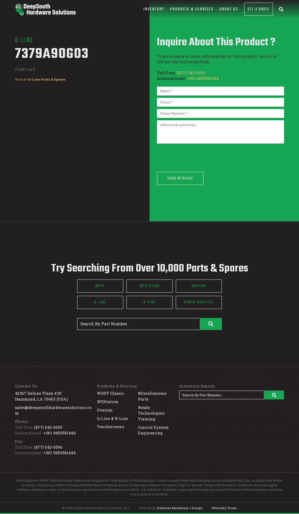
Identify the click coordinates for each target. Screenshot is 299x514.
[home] (45, 10)
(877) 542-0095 (191, 72)
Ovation (105, 410)
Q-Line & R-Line (112, 418)
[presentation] (192, 155)
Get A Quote (259, 9)
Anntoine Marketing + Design (179, 508)
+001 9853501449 (59, 452)
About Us (229, 9)
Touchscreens (110, 426)
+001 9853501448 (203, 78)
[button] (153, 9)
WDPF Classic (110, 393)
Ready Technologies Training (151, 413)
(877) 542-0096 (48, 447)
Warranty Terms (224, 508)
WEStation (107, 401)
